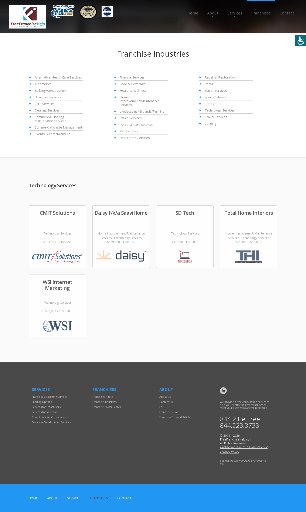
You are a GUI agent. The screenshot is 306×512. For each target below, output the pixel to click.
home (33, 498)
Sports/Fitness (215, 97)
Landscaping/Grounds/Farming (142, 111)
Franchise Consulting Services (49, 397)
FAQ (161, 407)
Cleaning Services (47, 110)
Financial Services (132, 77)
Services (234, 13)
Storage (210, 104)
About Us (165, 397)
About (212, 13)
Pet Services (129, 131)
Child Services (45, 104)
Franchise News (168, 412)
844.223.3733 (239, 425)
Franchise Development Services (51, 422)
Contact (287, 13)
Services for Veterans (44, 412)
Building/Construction (50, 90)
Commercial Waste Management (58, 127)
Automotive (43, 84)
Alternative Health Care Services (58, 77)
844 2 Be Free (240, 419)
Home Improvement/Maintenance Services (140, 101)
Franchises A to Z (102, 397)
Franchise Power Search (106, 407)
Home (192, 13)
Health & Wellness (133, 90)
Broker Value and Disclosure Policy (244, 447)
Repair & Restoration (220, 77)
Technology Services (220, 110)
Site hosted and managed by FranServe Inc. (243, 462)
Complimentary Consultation (49, 417)
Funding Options (42, 402)
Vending (210, 123)
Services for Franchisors (46, 407)
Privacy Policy (229, 452)
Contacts (125, 498)
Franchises (261, 13)
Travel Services (216, 117)
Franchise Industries (104, 402)
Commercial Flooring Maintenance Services (50, 119)
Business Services (48, 97)
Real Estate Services (135, 138)
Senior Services (216, 90)
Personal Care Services (136, 124)
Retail (209, 84)
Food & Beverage (133, 84)
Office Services (131, 118)
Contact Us (166, 402)
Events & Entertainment (52, 134)
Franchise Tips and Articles (175, 417)
